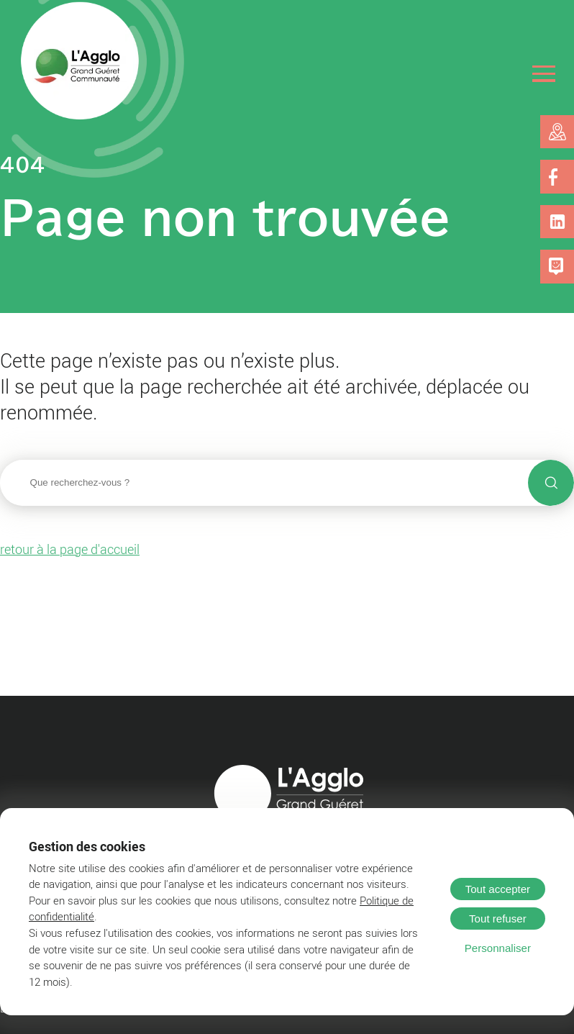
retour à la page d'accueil (70, 549)
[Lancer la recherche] (551, 483)
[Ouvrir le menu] (544, 74)
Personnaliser (498, 948)
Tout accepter (498, 889)
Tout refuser (498, 918)
